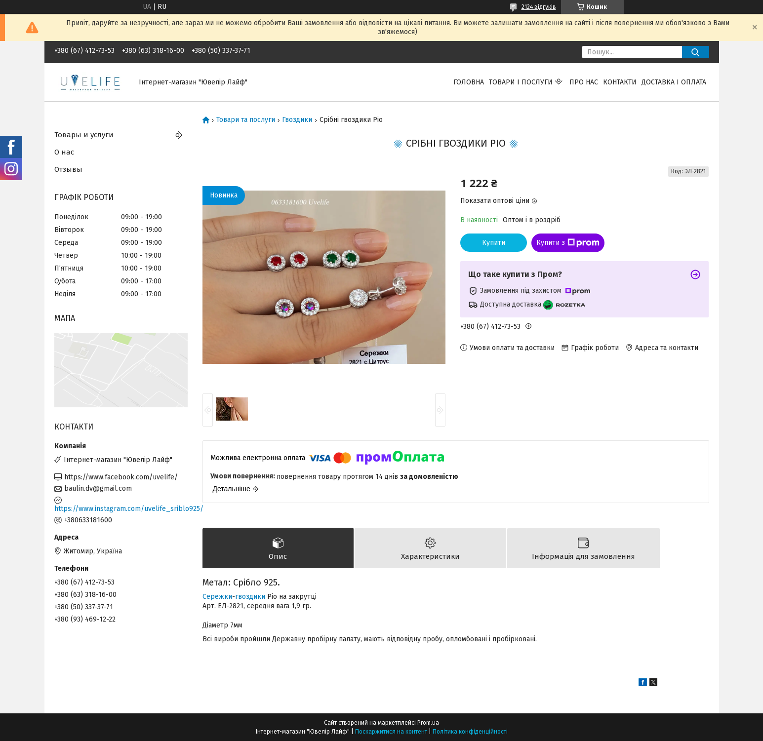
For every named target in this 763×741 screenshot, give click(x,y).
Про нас (583, 82)
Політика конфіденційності (470, 731)
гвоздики (250, 596)
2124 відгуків (539, 6)
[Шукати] (695, 52)
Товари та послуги (245, 120)
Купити (493, 242)
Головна (468, 82)
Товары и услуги (84, 134)
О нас (64, 152)
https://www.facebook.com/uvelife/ (121, 477)
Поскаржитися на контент (391, 731)
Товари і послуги (521, 82)
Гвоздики (297, 120)
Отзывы (68, 169)
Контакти (620, 82)
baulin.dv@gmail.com (98, 488)
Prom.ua (428, 722)
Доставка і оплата (674, 82)
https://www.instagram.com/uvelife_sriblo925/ (121, 509)
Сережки (217, 596)
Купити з (568, 242)
